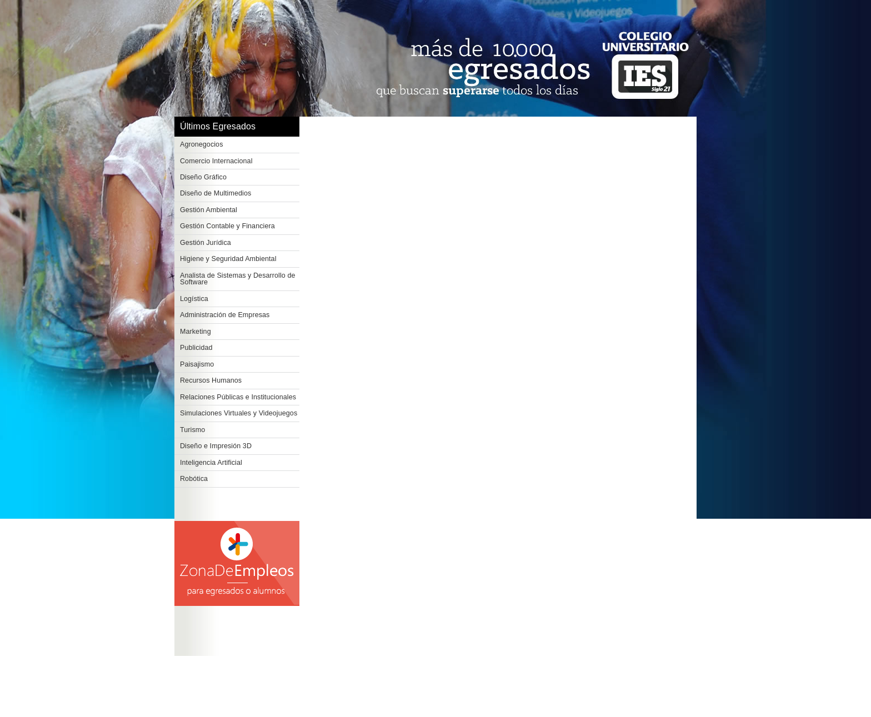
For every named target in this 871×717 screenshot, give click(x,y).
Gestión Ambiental (208, 210)
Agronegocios (201, 144)
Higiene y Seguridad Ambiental (228, 258)
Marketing (195, 331)
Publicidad (196, 347)
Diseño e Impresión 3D (216, 446)
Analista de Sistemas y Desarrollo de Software (238, 279)
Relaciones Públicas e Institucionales (238, 397)
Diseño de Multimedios (215, 193)
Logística (194, 298)
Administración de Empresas (224, 315)
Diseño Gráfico (203, 177)
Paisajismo (197, 364)
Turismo (192, 430)
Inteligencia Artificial (211, 462)
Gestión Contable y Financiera (227, 226)
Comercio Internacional (216, 161)
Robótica (194, 478)
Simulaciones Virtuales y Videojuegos (238, 413)
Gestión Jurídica (205, 242)
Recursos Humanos (211, 380)
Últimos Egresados (218, 126)
